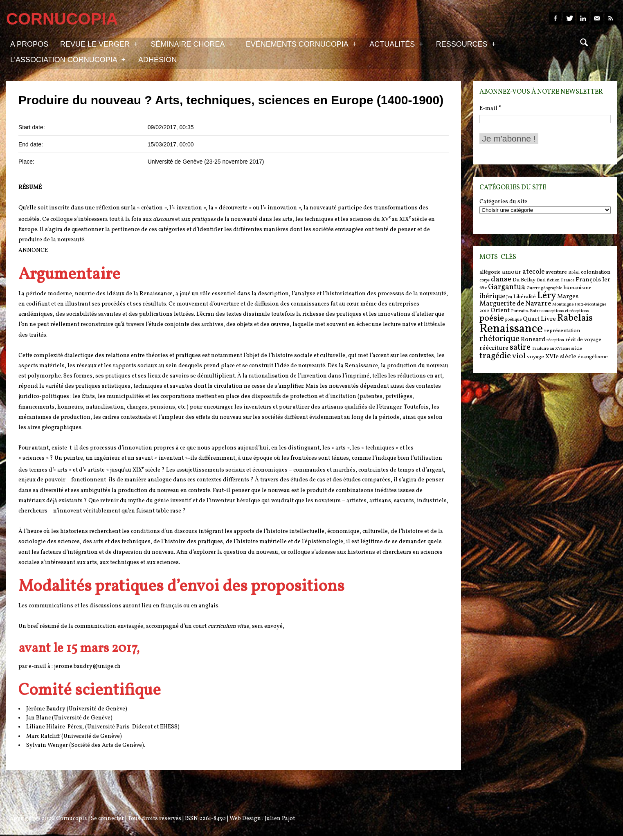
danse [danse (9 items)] (501, 279)
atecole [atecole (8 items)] (533, 272)
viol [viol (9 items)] (519, 356)
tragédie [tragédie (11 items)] (495, 356)
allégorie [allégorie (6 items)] (490, 272)
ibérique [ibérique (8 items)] (492, 296)
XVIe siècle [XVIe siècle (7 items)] (560, 357)
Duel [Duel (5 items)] (541, 280)
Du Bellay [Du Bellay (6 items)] (524, 280)
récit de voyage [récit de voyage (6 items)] (583, 340)
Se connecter (107, 819)
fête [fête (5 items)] (483, 288)
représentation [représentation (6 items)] (562, 331)
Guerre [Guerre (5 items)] (533, 288)
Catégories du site (503, 202)
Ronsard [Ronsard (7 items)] (533, 339)
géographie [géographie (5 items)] (551, 288)
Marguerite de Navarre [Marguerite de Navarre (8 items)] (515, 304)
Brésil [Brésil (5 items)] (574, 273)
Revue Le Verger (99, 43)
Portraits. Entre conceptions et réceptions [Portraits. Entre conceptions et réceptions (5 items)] (550, 311)
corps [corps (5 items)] (484, 280)
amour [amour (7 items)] (511, 272)
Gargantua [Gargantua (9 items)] (506, 287)
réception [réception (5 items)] (555, 340)
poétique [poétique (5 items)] (513, 320)
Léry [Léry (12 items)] (546, 295)
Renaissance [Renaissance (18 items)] (511, 329)
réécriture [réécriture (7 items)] (493, 348)
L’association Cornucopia (68, 59)
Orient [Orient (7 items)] (500, 310)
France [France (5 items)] (567, 280)
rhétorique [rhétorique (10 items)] (499, 339)
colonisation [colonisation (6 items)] (595, 272)
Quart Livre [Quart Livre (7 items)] (539, 319)
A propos (29, 44)
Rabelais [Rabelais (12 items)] (575, 318)
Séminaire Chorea (192, 43)
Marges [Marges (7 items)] (567, 296)
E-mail (490, 108)
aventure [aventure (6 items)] (556, 272)
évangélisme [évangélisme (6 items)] (593, 357)
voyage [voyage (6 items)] (535, 357)
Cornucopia (71, 819)
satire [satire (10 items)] (520, 347)
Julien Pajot (280, 819)
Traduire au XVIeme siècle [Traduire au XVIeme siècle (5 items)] (557, 349)
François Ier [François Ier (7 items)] (593, 280)
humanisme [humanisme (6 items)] (577, 288)
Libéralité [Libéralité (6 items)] (524, 297)
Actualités (396, 43)
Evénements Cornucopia (301, 43)
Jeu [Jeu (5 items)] (509, 297)
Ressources (466, 43)
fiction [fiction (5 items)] (553, 280)
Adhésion (157, 60)
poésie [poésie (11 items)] (491, 318)
